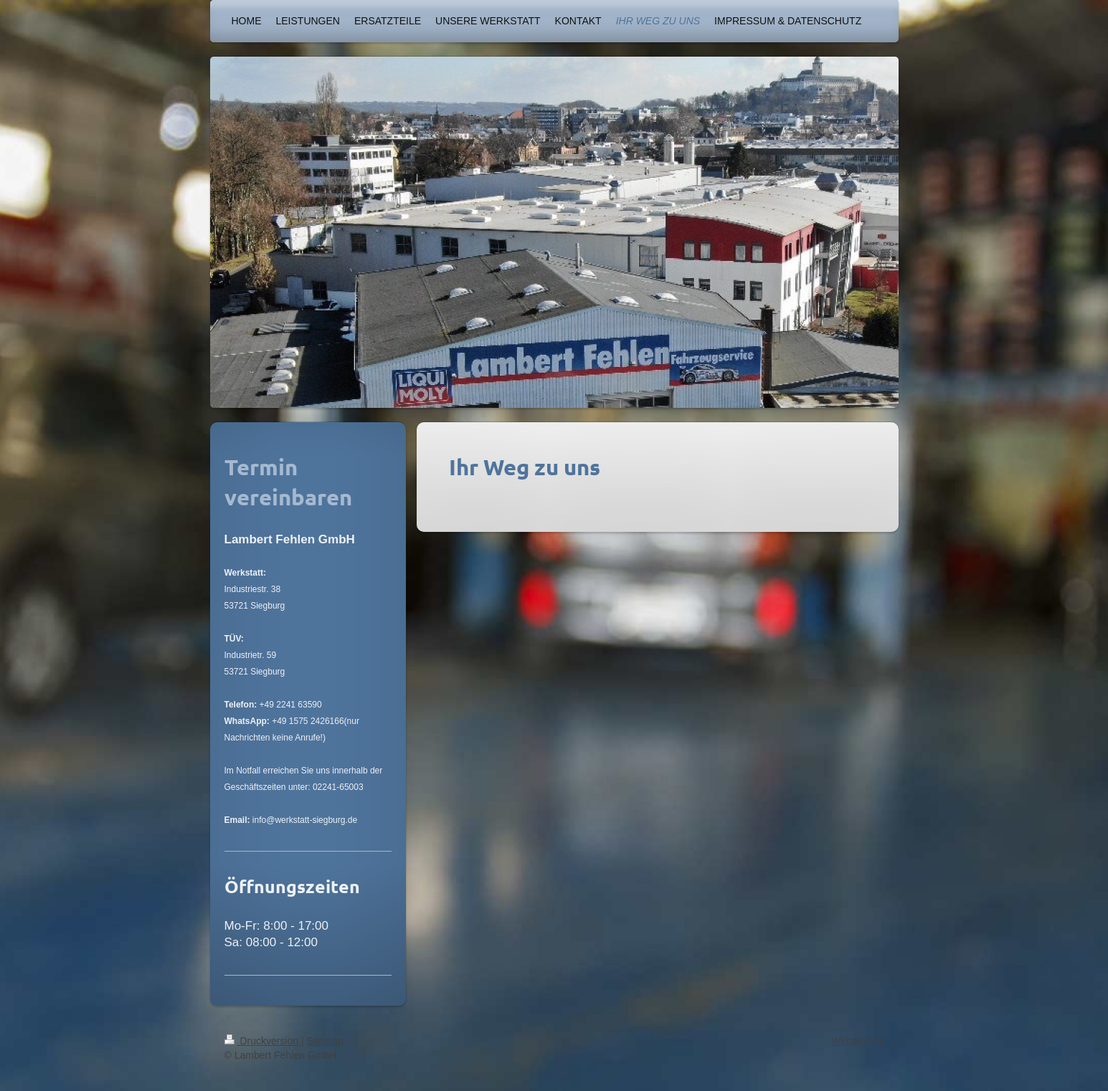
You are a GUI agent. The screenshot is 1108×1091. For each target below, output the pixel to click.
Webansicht (858, 1041)
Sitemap (325, 1041)
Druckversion (262, 1041)
